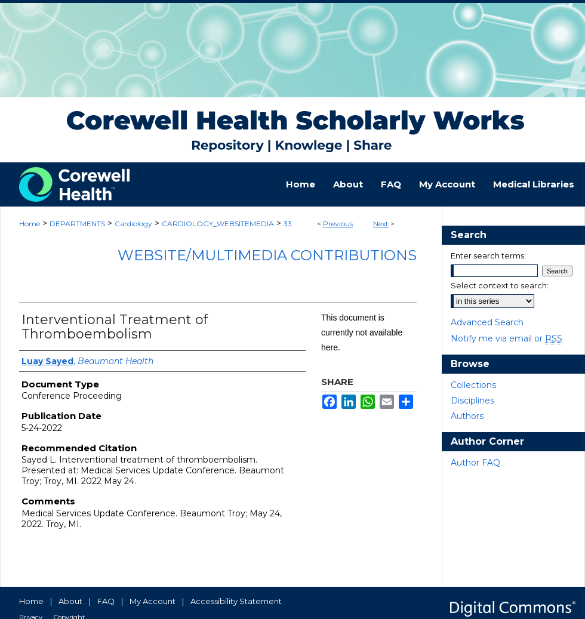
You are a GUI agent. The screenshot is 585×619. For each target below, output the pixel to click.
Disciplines (472, 400)
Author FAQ (475, 462)
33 (288, 223)
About (70, 601)
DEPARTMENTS (77, 223)
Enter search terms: (488, 255)
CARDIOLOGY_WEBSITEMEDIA (218, 223)
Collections (473, 385)
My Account (153, 601)
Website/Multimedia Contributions (267, 255)
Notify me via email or (506, 338)
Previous (338, 223)
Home (29, 223)
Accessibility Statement (236, 601)
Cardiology (133, 223)
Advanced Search (487, 322)
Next (381, 223)
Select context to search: (500, 285)
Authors (467, 416)
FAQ (106, 601)
